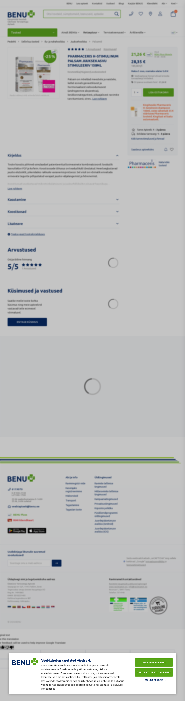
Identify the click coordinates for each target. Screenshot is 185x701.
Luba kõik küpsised (154, 662)
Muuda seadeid (154, 680)
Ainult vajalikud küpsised (154, 672)
